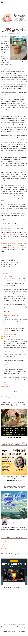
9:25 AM (6, 313)
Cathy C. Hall (4, 260)
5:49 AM (6, 363)
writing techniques (6, 266)
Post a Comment (5, 386)
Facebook (3, 542)
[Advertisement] (14, 606)
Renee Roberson (7, 262)
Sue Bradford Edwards (10, 315)
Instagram (3, 544)
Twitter (3, 546)
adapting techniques (8, 259)
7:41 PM (6, 332)
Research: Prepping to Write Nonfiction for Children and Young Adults (13, 243)
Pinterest (3, 548)
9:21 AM (6, 384)
